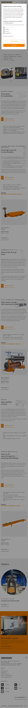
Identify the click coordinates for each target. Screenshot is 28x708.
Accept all (14, 45)
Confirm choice (14, 41)
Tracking (6, 29)
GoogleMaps (7, 33)
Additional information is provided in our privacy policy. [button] (13, 22)
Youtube (6, 31)
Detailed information (8, 36)
